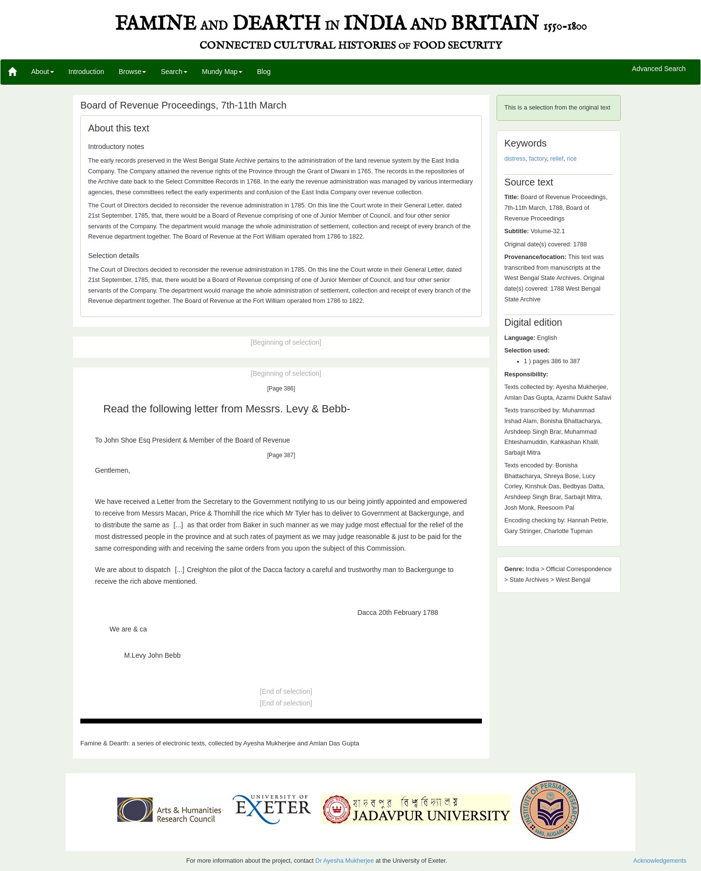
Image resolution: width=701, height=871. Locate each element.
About (42, 71)
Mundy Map (222, 71)
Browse (133, 71)
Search (174, 71)
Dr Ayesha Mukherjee (344, 860)
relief (556, 158)
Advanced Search (659, 69)
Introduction (86, 71)
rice (572, 158)
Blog (264, 71)
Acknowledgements (659, 860)
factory (538, 158)
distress (514, 158)
